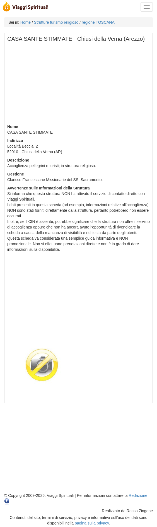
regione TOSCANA (98, 22)
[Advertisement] (79, 85)
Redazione (138, 495)
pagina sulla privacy (92, 523)
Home (25, 22)
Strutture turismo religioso (56, 22)
